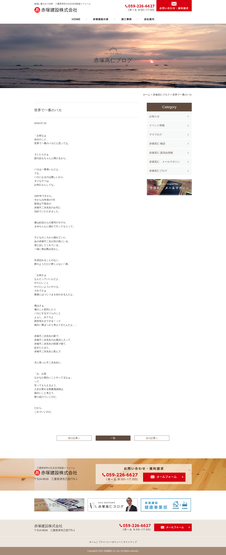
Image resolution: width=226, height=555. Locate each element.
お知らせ (154, 116)
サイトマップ (130, 542)
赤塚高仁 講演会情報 (161, 152)
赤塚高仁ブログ (158, 170)
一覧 (113, 438)
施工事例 (126, 19)
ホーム (76, 19)
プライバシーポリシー (109, 542)
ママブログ (155, 134)
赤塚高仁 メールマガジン (164, 161)
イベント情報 (157, 125)
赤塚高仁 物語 (157, 143)
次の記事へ (152, 438)
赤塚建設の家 (100, 19)
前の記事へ (74, 438)
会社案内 (149, 19)
